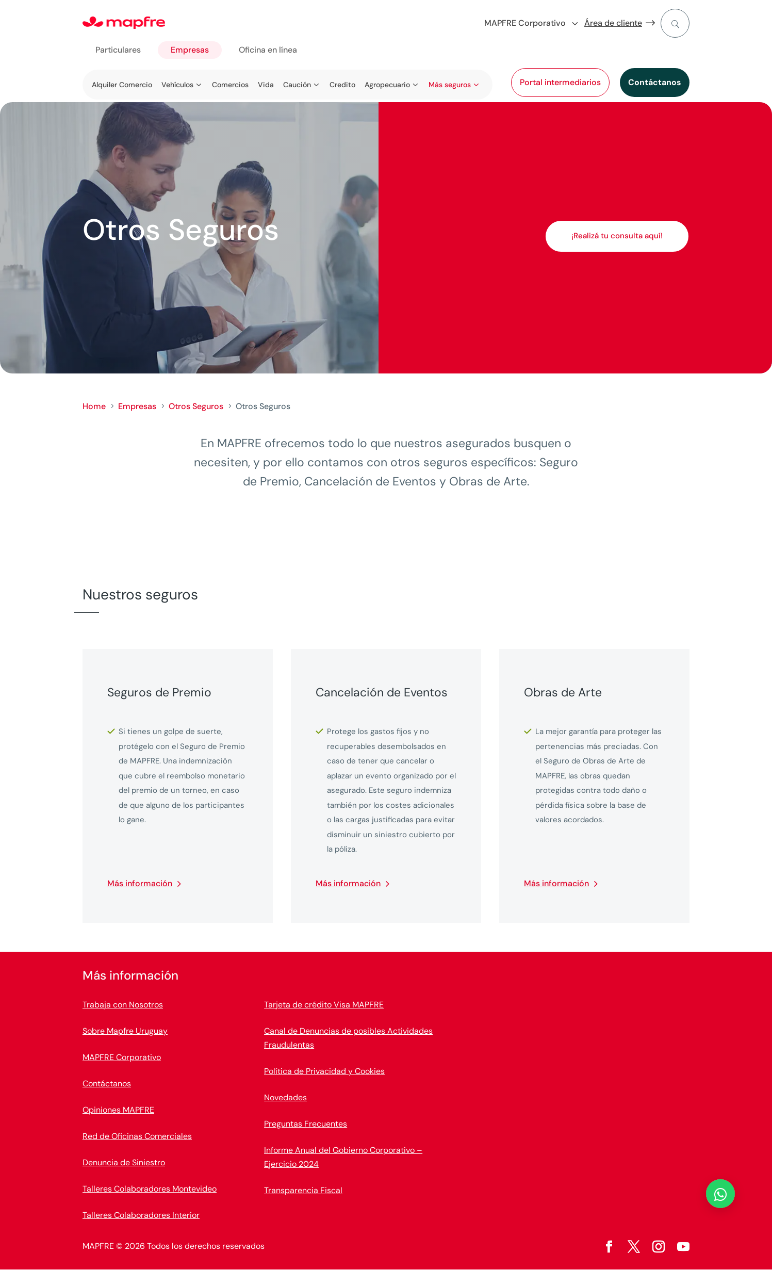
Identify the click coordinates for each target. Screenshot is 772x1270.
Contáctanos (654, 82)
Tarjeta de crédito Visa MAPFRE (324, 1004)
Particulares (118, 49)
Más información (139, 883)
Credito (342, 84)
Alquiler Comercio (122, 84)
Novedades (285, 1097)
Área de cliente (613, 23)
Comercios (230, 84)
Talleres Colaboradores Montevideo (150, 1188)
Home (94, 406)
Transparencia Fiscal (303, 1190)
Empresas (190, 49)
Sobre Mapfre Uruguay (125, 1030)
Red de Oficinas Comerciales (137, 1136)
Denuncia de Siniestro (124, 1162)
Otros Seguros (196, 406)
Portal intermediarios (560, 82)
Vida (266, 84)
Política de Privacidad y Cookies (324, 1071)
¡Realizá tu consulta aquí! (617, 236)
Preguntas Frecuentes (305, 1123)
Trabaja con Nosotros (123, 1004)
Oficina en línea (268, 49)
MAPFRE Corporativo (122, 1057)
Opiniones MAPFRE (118, 1109)
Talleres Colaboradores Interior (141, 1215)
